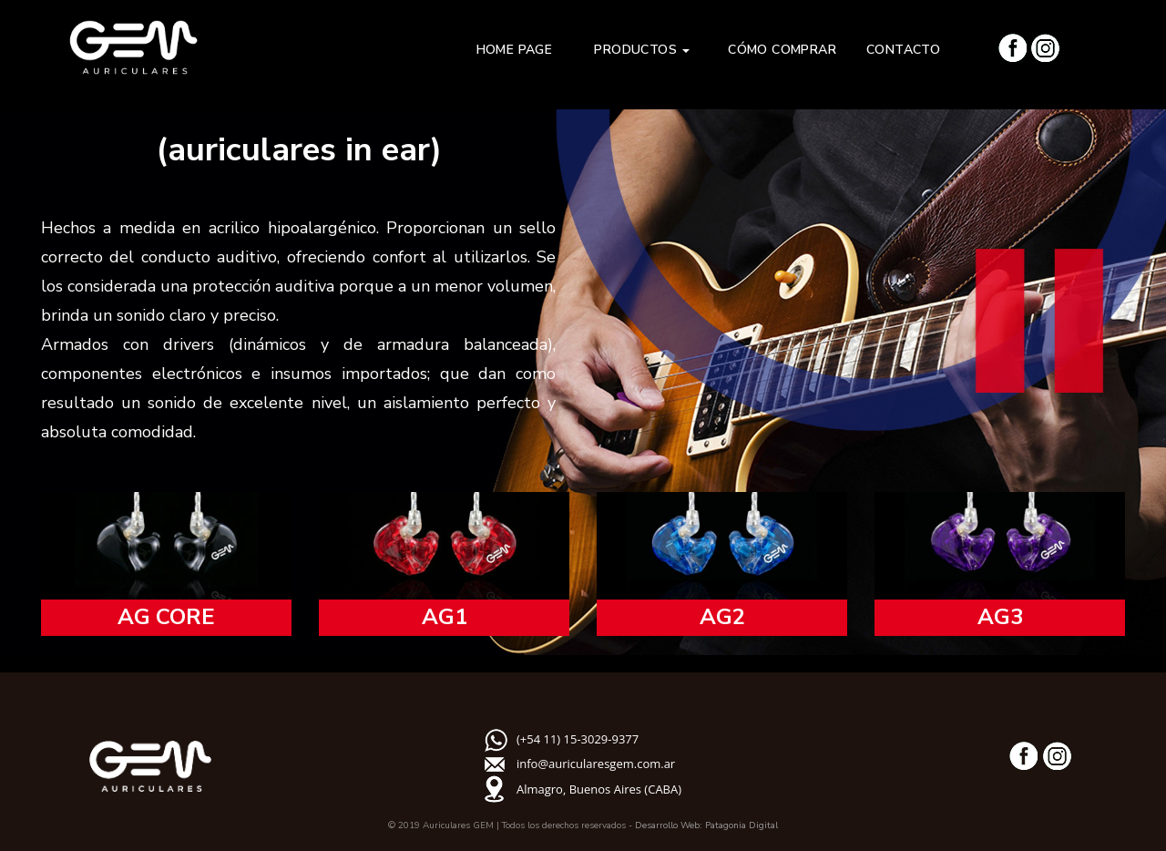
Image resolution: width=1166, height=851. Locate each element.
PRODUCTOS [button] (646, 49)
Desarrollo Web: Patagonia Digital (706, 825)
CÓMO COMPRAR (782, 49)
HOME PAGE (520, 49)
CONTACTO (903, 49)
